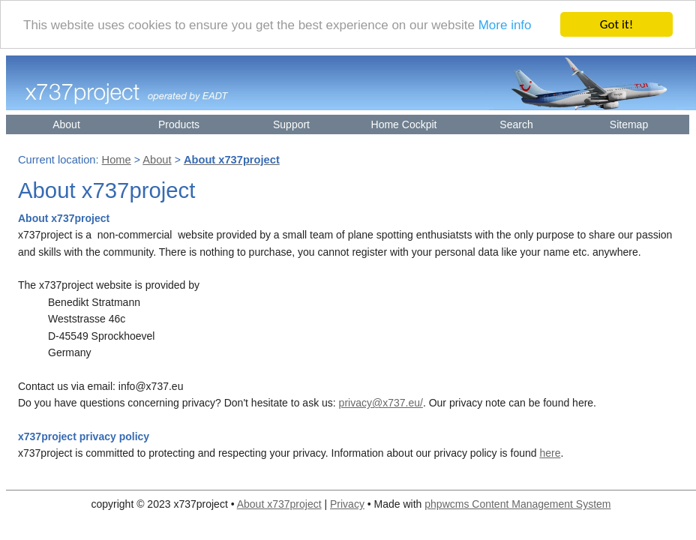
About (66, 124)
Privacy (347, 504)
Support (291, 124)
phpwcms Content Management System (517, 504)
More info (505, 25)
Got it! (616, 24)
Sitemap (629, 124)
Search (516, 124)
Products (179, 124)
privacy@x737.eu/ (381, 403)
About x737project (279, 504)
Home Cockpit (404, 124)
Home (116, 160)
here (549, 453)
